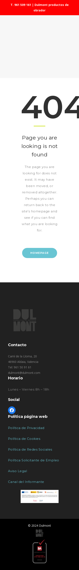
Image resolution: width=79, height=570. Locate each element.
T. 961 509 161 (21, 5)
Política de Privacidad (26, 428)
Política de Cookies (24, 439)
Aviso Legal (17, 471)
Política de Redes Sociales (30, 449)
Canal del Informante (26, 482)
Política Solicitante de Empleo (33, 460)
